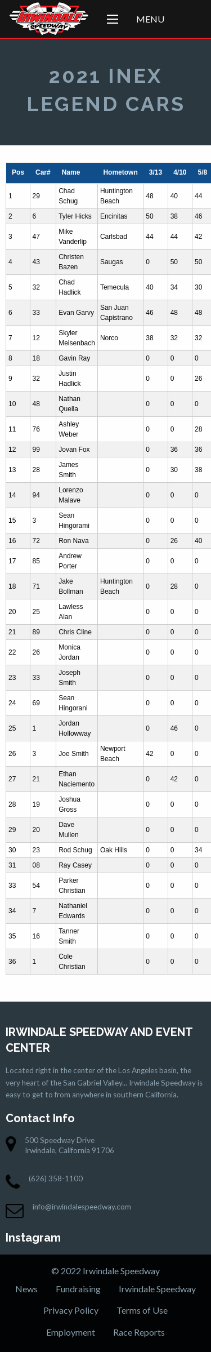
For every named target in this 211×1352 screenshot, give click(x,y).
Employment (70, 1332)
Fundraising (78, 1288)
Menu (150, 19)
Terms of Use (142, 1310)
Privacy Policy (70, 1310)
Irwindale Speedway (157, 1288)
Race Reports (139, 1332)
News (26, 1288)
